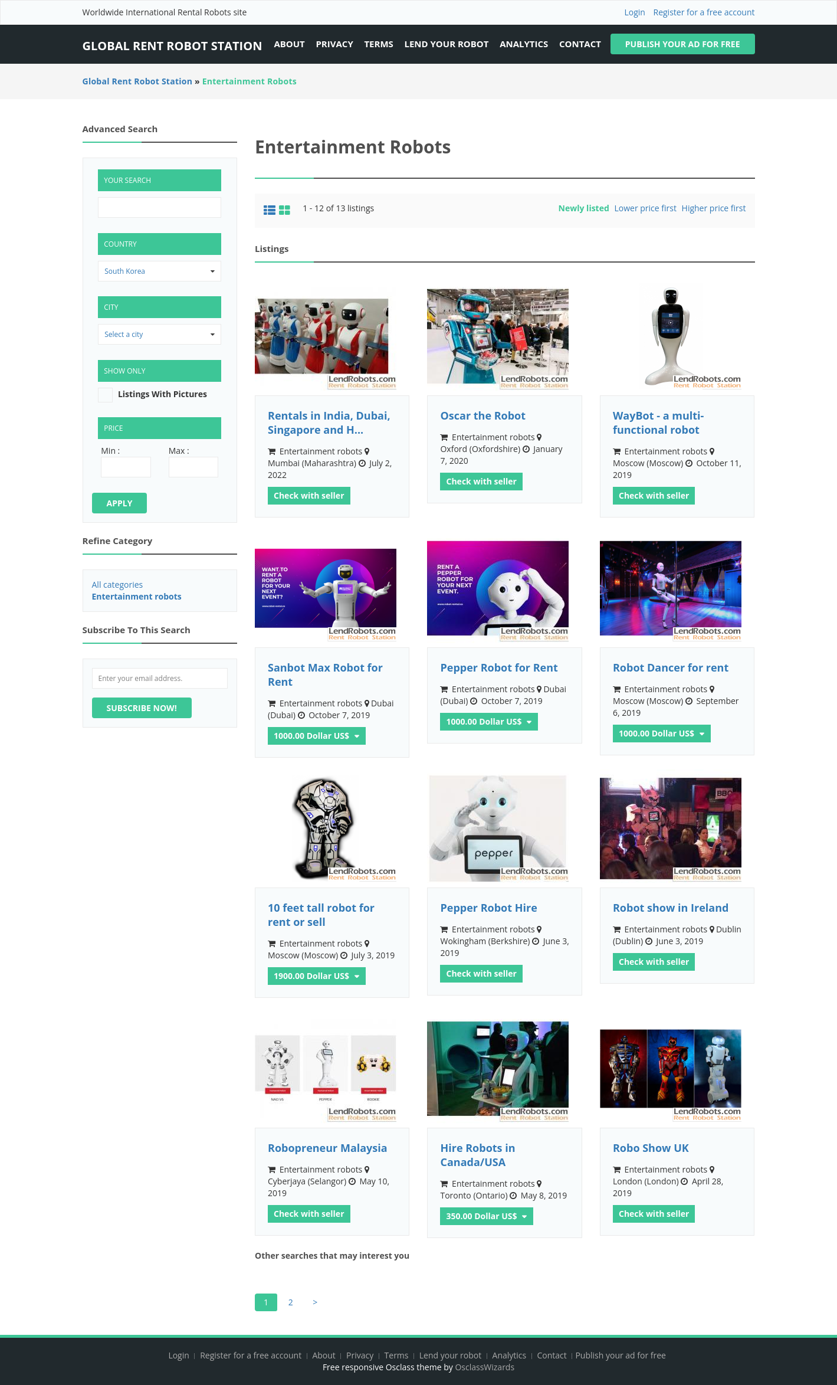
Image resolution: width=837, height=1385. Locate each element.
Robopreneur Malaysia (328, 1148)
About (289, 44)
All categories (117, 584)
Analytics (524, 44)
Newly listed (584, 208)
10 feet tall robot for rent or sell (321, 915)
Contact (580, 44)
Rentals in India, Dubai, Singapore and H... (329, 422)
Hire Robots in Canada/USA (477, 1155)
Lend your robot (446, 44)
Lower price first (645, 208)
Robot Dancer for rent (670, 667)
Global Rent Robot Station (172, 46)
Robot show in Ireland (670, 908)
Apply (120, 503)
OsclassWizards (484, 1367)
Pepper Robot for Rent (498, 667)
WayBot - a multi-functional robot (658, 422)
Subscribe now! (142, 707)
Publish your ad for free (682, 44)
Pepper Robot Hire (488, 908)
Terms (378, 44)
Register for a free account (704, 12)
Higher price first (714, 208)
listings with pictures (162, 394)
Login (634, 12)
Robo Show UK (651, 1148)
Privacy (334, 44)
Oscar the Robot (483, 415)
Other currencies (356, 734)
